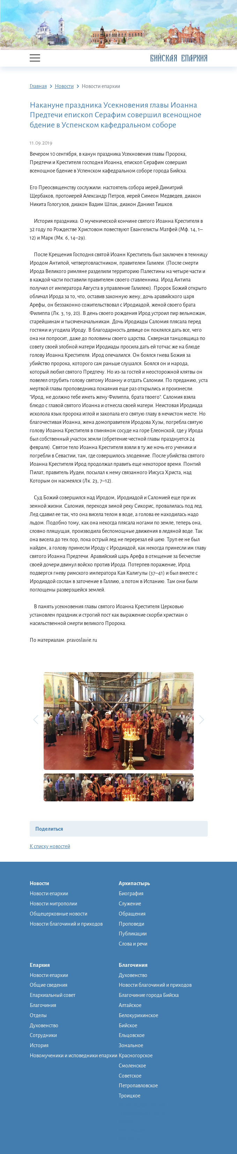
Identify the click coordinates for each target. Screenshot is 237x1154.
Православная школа (142, 1113)
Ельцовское (132, 1035)
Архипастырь (138, 884)
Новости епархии (49, 893)
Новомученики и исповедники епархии (73, 1055)
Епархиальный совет (52, 995)
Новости (43, 884)
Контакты (129, 1138)
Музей (126, 1122)
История (39, 1045)
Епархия (43, 965)
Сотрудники (43, 1035)
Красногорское (136, 1055)
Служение (130, 903)
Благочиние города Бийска (149, 995)
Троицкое (129, 1095)
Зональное (131, 1045)
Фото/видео (132, 1130)
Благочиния (43, 1005)
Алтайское (130, 1005)
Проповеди (131, 924)
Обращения (132, 914)
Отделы (38, 1015)
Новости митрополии (53, 903)
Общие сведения (48, 985)
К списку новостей (50, 846)
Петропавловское (138, 1085)
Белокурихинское (138, 1015)
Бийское (128, 1025)
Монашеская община (142, 1105)
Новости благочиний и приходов (66, 924)
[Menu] (35, 58)
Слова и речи (133, 944)
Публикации (133, 933)
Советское (130, 1076)
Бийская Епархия (179, 58)
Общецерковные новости (58, 914)
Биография (131, 893)
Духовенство (44, 1025)
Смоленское (132, 1065)
